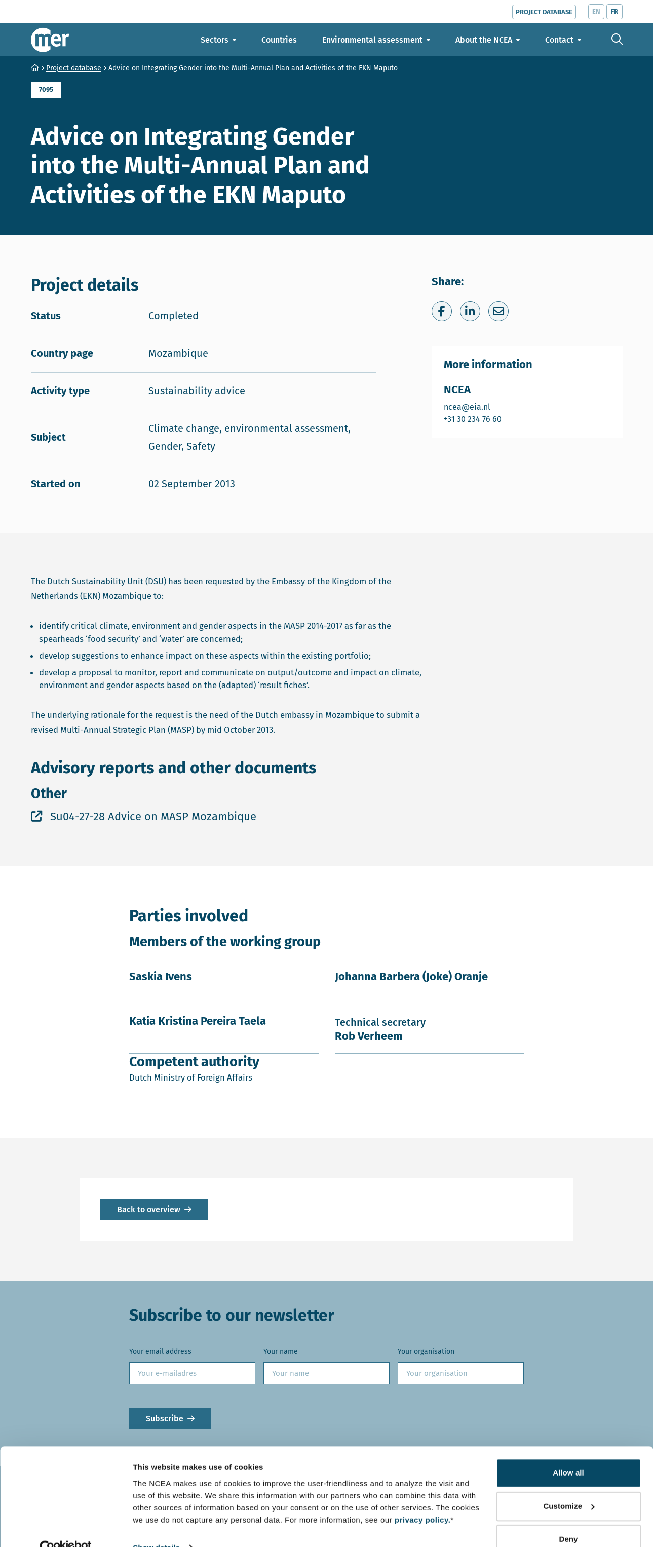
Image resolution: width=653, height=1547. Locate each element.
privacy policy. (423, 1499)
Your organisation (426, 1351)
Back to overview (148, 1209)
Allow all (568, 1452)
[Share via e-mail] (498, 311)
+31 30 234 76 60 (473, 418)
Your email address (160, 1351)
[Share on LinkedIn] (470, 311)
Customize (568, 1485)
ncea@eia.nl (473, 406)
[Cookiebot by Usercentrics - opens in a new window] (65, 1527)
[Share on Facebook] (442, 311)
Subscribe (164, 1418)
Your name (280, 1351)
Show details (156, 1527)
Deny (568, 1519)
